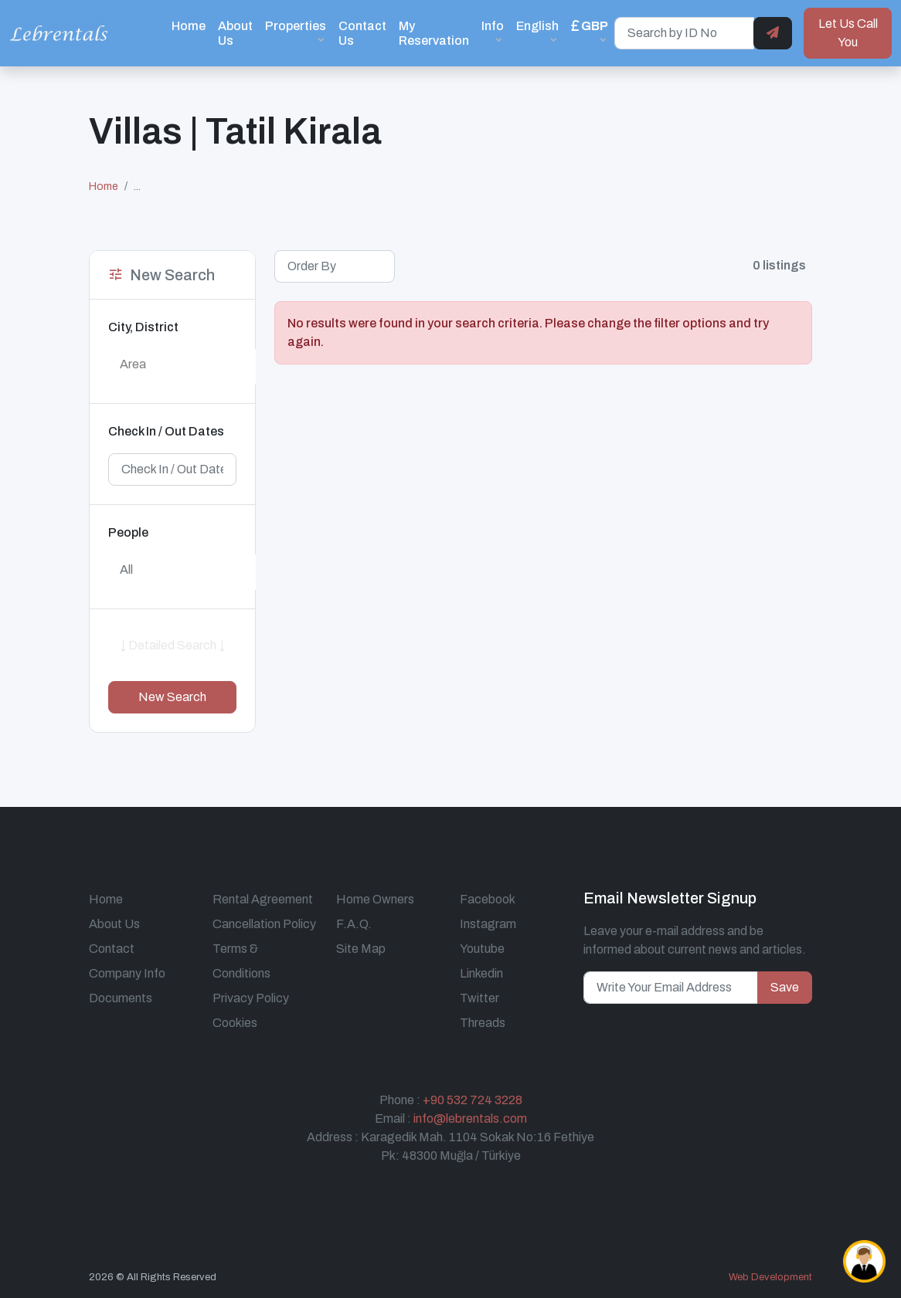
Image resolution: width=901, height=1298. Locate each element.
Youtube (482, 948)
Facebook (487, 899)
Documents (120, 998)
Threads (482, 1022)
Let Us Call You (848, 33)
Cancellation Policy (264, 923)
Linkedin (481, 973)
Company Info (127, 973)
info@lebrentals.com (470, 1118)
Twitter (479, 998)
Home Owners (375, 899)
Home (189, 25)
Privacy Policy (250, 998)
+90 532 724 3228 (472, 1100)
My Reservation (434, 33)
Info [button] (492, 25)
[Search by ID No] (684, 33)
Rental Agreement (262, 899)
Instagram (488, 923)
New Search (172, 696)
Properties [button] (295, 25)
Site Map (361, 948)
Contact (111, 948)
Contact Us (362, 33)
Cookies (234, 1022)
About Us (235, 33)
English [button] (537, 25)
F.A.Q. (354, 923)
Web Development (770, 1277)
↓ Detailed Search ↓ (172, 645)
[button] (589, 33)
